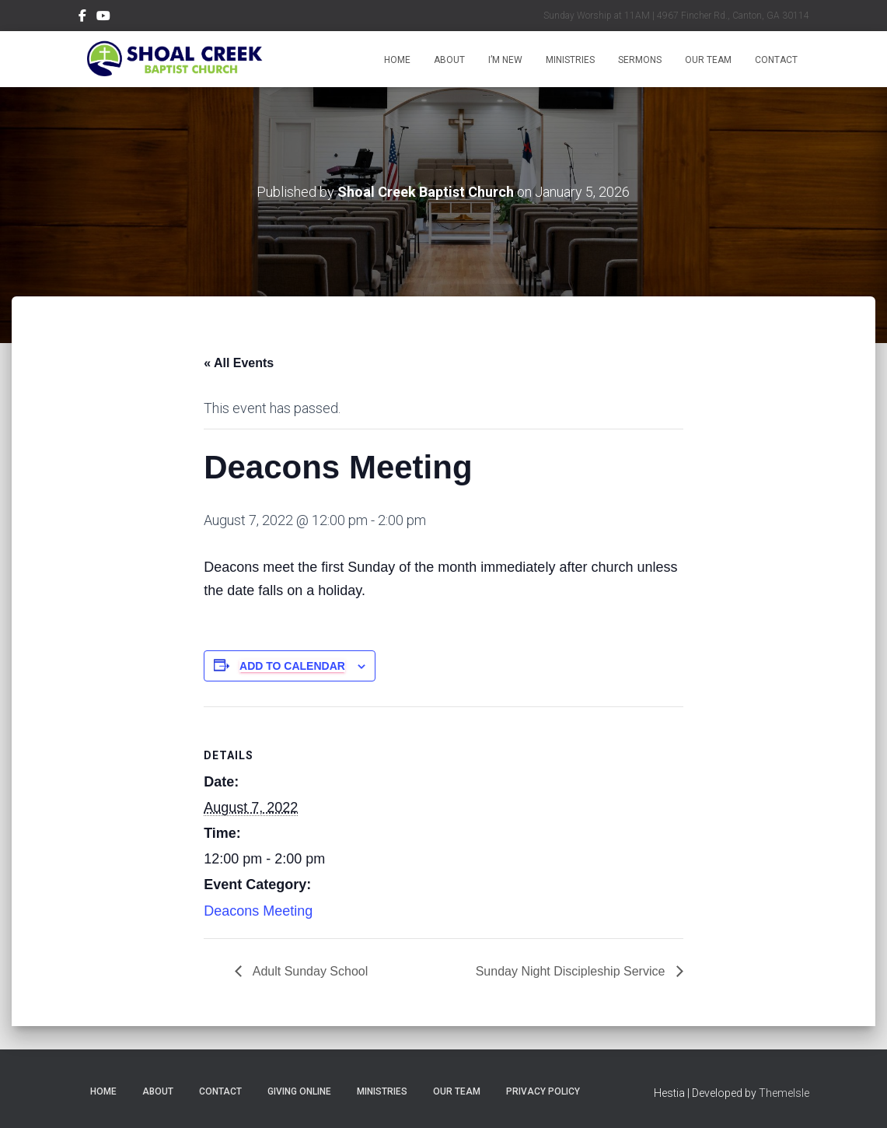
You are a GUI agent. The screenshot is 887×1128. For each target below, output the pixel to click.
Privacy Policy (543, 1091)
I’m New (505, 59)
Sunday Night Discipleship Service (572, 971)
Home (397, 59)
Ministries (570, 59)
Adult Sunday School (309, 971)
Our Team (708, 59)
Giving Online (299, 1091)
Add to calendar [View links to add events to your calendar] (292, 666)
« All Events (239, 363)
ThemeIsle (784, 1093)
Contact (776, 59)
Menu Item (82, 18)
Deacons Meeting (258, 911)
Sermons (640, 59)
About (449, 59)
